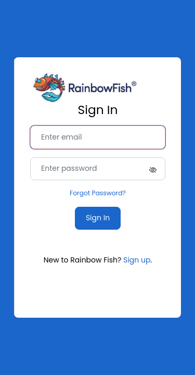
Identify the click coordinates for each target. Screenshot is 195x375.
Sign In (98, 218)
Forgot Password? (98, 193)
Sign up (136, 260)
